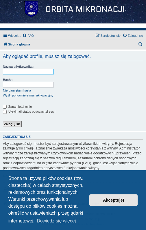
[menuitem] (28, 35)
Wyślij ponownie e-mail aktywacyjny (28, 95)
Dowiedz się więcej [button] (56, 220)
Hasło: (8, 79)
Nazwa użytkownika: (18, 66)
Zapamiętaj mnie (17, 106)
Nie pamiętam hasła (17, 90)
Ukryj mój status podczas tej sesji (29, 111)
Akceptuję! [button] (113, 200)
